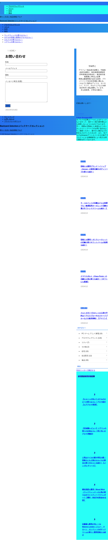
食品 (6, 31)
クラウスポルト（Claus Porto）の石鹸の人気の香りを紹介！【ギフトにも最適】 (94, 279)
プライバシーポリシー (12, 121)
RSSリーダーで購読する (85, 370)
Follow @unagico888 (84, 117)
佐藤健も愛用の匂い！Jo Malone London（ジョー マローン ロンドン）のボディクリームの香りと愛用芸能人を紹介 (94, 529)
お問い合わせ (9, 119)
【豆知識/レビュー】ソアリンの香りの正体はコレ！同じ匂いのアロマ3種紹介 (94, 431)
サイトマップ (9, 117)
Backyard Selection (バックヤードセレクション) (18, 21)
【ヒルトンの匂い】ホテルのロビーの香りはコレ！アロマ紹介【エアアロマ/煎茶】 (94, 402)
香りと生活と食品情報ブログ (11, 130)
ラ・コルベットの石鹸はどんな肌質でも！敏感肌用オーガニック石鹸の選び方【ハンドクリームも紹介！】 (94, 205)
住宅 (6, 29)
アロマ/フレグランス (12, 25)
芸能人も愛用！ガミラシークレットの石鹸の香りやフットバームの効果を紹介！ (94, 242)
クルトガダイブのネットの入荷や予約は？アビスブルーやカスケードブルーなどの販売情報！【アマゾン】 (94, 315)
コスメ (6, 27)
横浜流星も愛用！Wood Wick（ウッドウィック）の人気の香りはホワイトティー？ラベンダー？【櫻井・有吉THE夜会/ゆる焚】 (94, 495)
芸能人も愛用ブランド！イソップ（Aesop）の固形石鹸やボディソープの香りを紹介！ (94, 169)
